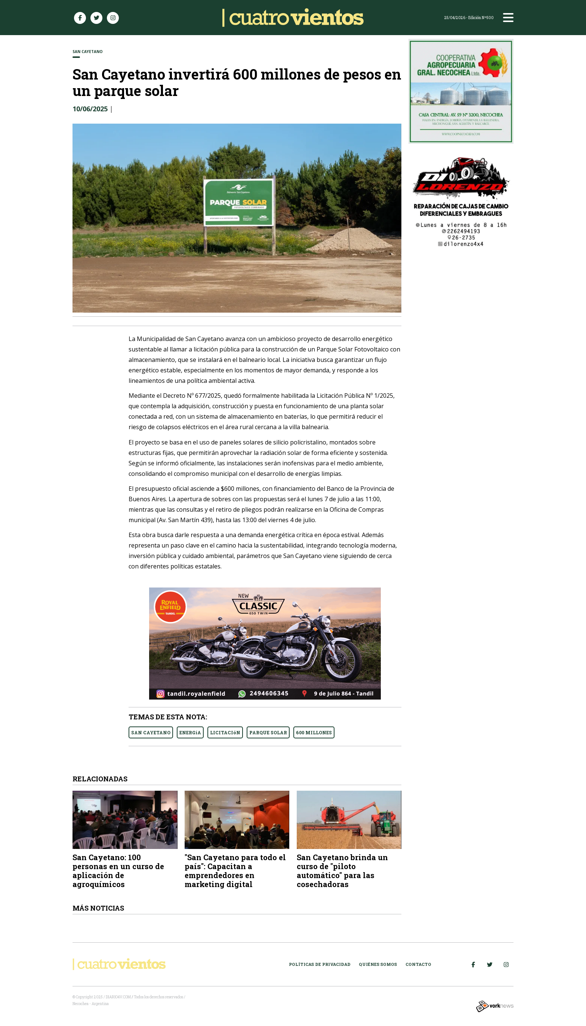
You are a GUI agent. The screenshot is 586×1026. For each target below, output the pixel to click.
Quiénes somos (378, 964)
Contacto (418, 964)
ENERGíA (190, 732)
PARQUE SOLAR (268, 732)
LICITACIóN (225, 732)
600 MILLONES (314, 732)
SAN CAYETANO (150, 732)
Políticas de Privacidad (320, 964)
